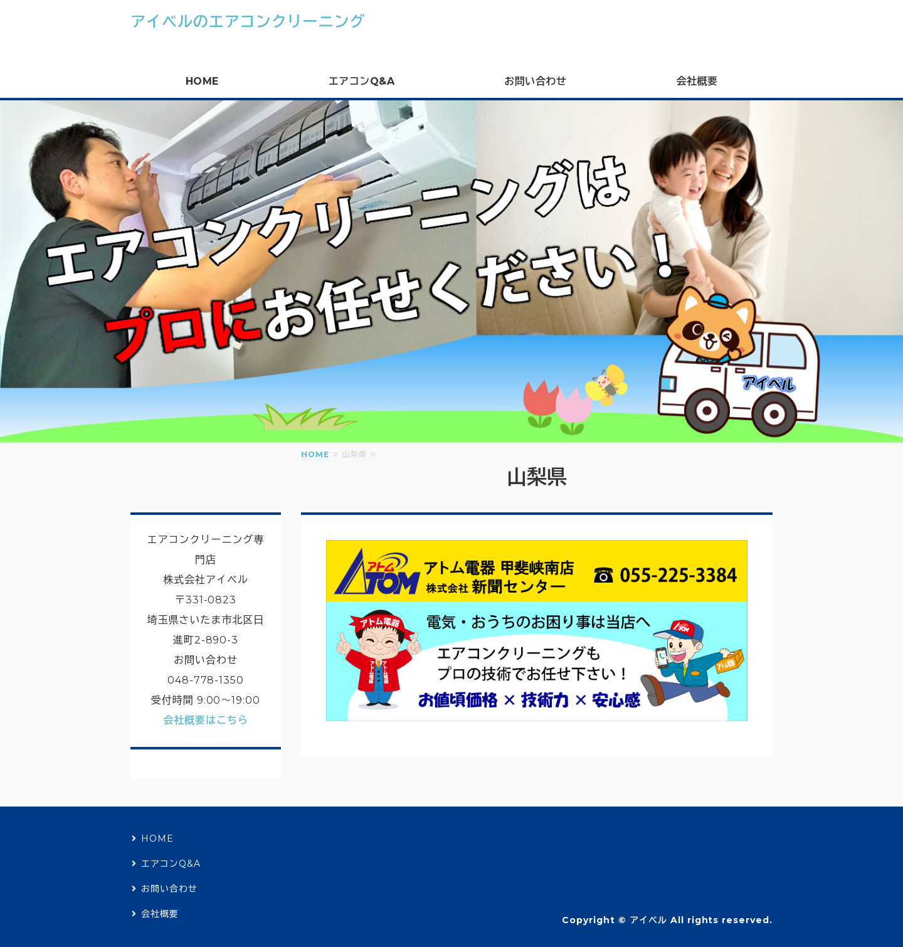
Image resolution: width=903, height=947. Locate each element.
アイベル (648, 920)
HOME (202, 81)
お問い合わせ (535, 81)
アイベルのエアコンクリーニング (247, 22)
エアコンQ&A (361, 81)
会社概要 (696, 81)
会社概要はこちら (205, 720)
